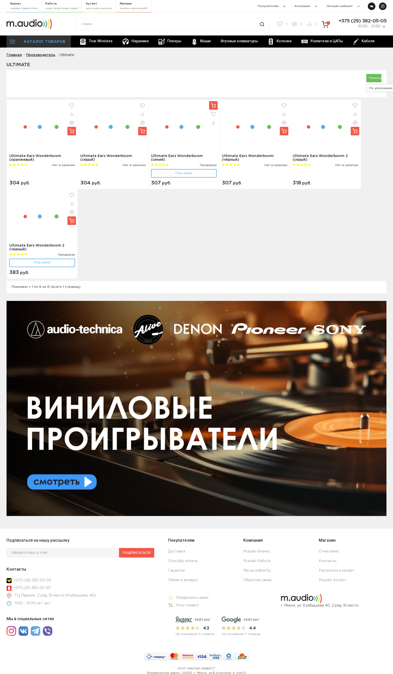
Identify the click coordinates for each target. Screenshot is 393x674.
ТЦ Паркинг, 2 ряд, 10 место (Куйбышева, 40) (55, 595)
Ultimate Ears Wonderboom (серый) (106, 157)
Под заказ (183, 173)
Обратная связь (257, 580)
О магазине (329, 551)
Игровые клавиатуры (239, 41)
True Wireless (96, 41)
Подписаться (136, 552)
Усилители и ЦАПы (322, 41)
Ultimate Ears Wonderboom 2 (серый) (320, 157)
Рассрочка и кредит (337, 570)
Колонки (279, 41)
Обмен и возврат (183, 580)
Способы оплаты (183, 561)
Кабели (363, 41)
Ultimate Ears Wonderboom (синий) (177, 157)
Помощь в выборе (375, 78)
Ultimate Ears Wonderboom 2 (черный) (36, 247)
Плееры (170, 41)
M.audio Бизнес (256, 551)
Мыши (201, 41)
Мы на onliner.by (257, 570)
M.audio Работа (256, 561)
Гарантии (176, 570)
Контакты (327, 561)
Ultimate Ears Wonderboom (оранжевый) (35, 157)
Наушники (135, 41)
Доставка (176, 551)
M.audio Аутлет (332, 580)
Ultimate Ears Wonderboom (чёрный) (248, 157)
